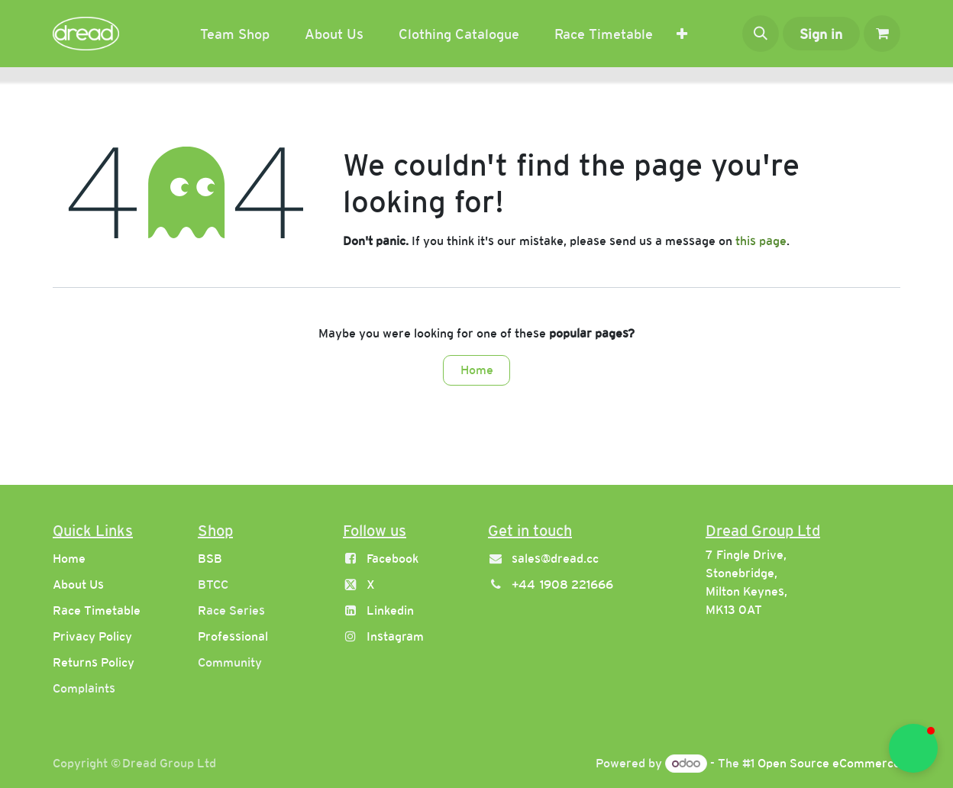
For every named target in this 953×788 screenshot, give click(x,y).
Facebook (392, 558)
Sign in (821, 34)
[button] (760, 33)
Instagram (395, 636)
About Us (78, 584)
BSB (210, 558)
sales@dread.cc (555, 558)
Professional (233, 636)
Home (476, 370)
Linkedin (390, 610)
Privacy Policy (92, 636)
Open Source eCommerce (829, 763)
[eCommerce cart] (882, 33)
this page (761, 241)
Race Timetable (97, 610)
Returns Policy (93, 662)
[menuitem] (235, 34)
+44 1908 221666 (562, 584)
